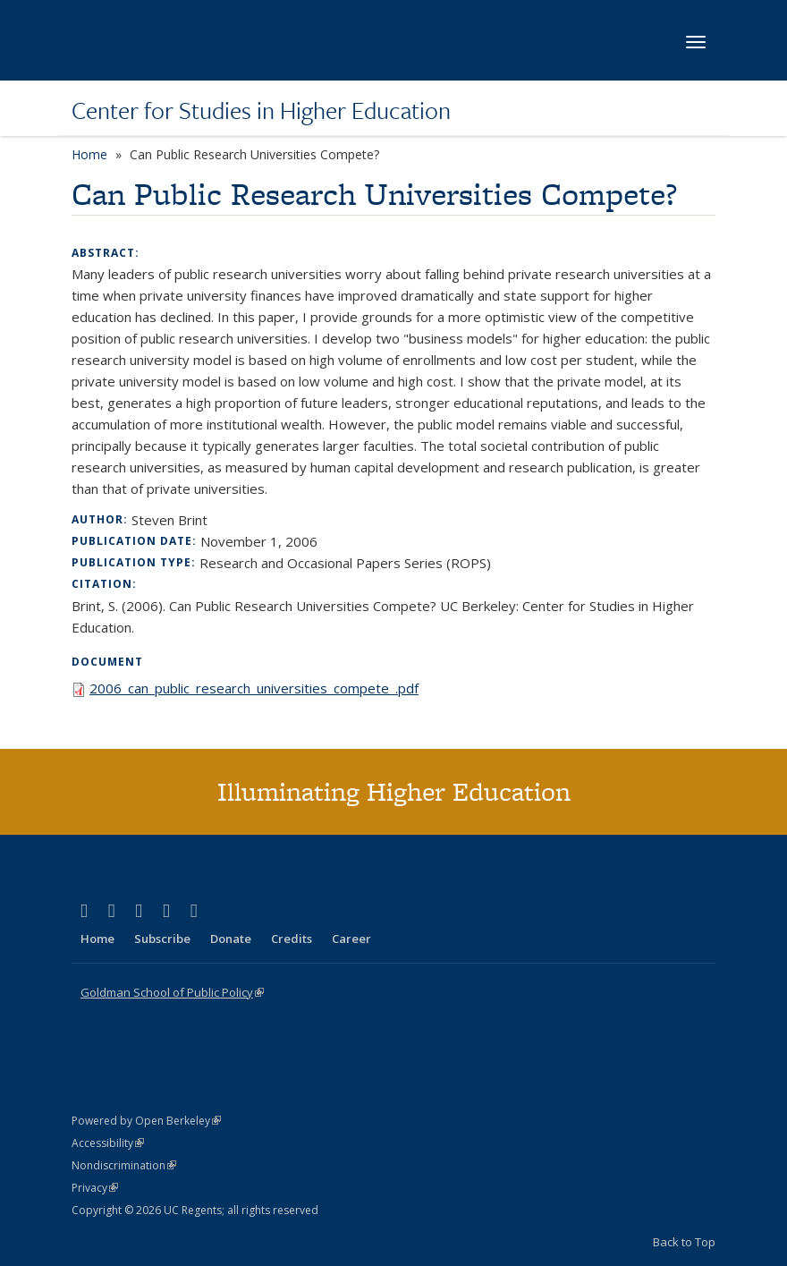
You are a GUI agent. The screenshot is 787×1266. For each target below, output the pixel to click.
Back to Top (684, 1242)
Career (351, 938)
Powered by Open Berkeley (146, 1120)
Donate (230, 938)
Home (89, 154)
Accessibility (108, 1143)
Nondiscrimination (124, 1165)
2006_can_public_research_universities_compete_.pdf (254, 688)
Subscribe (162, 938)
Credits (291, 938)
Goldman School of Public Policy (172, 992)
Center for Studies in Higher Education (261, 110)
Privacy (95, 1187)
